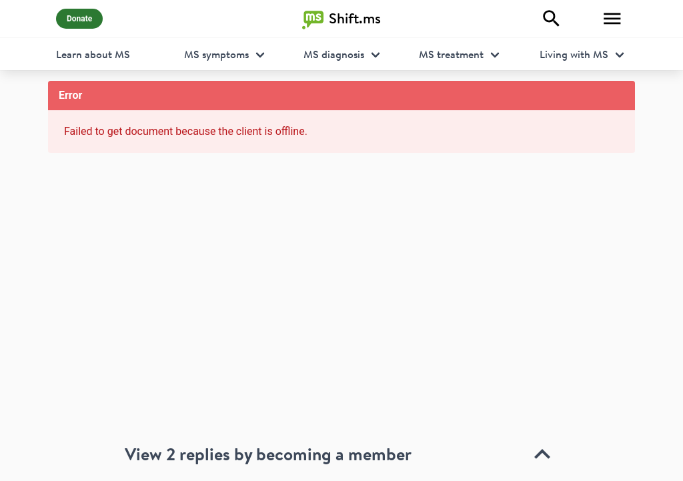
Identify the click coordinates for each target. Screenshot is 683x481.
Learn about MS (93, 54)
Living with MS (574, 54)
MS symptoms (216, 54)
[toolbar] (341, 424)
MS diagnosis (333, 54)
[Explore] (551, 18)
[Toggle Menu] (612, 18)
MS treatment (451, 54)
